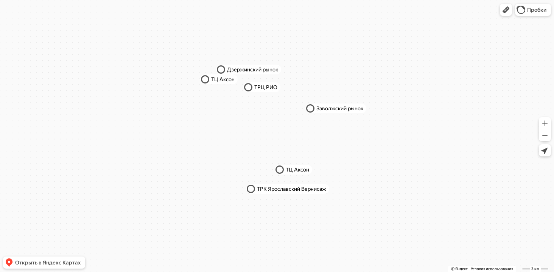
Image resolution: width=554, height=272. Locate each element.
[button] (506, 10)
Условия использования (492, 269)
